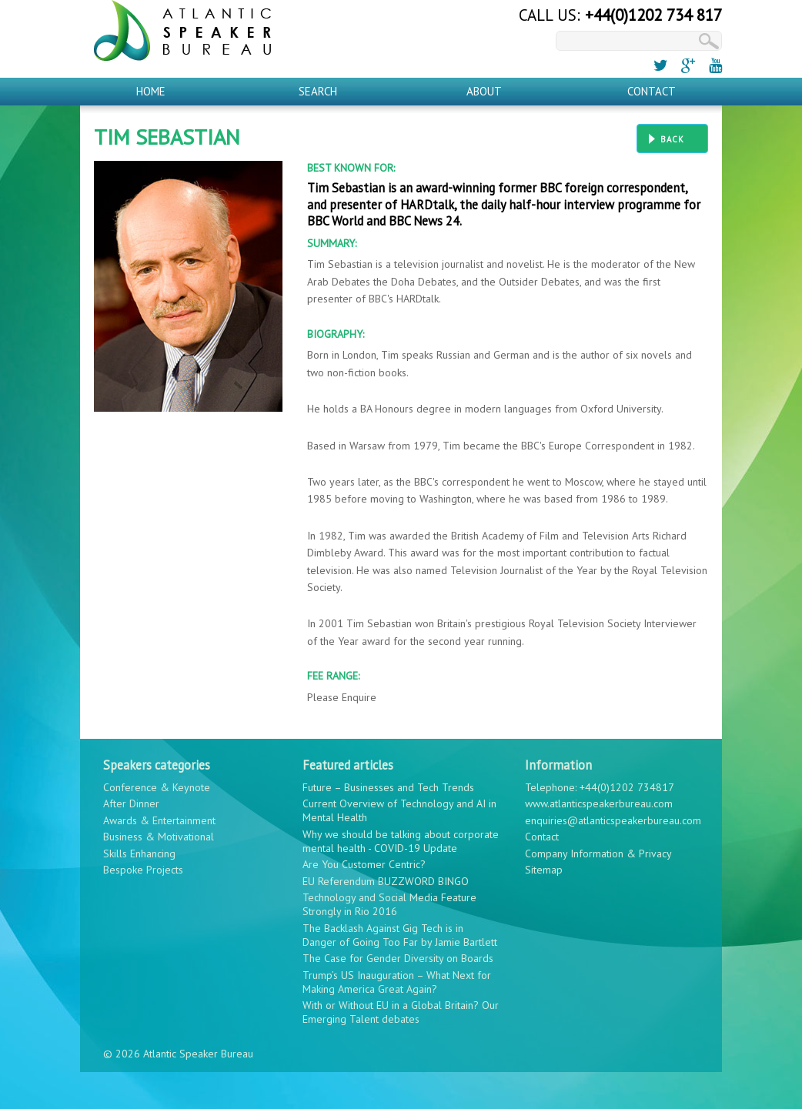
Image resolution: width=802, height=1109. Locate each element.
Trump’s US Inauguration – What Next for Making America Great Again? (396, 982)
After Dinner (131, 803)
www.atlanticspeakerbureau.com (599, 803)
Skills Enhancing (139, 853)
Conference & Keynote (156, 787)
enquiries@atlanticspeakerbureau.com (613, 820)
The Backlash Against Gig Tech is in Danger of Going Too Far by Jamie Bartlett (399, 935)
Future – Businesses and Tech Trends (388, 787)
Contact (651, 91)
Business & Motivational (158, 836)
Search (318, 91)
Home (150, 91)
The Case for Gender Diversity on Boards (397, 958)
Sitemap (544, 870)
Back (672, 139)
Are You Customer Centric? (364, 864)
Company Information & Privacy (598, 853)
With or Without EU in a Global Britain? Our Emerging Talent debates (400, 1012)
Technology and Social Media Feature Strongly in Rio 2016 (389, 904)
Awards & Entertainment (159, 820)
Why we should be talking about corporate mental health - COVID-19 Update (400, 841)
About (484, 91)
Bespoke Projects (143, 870)
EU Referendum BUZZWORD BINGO (385, 881)
